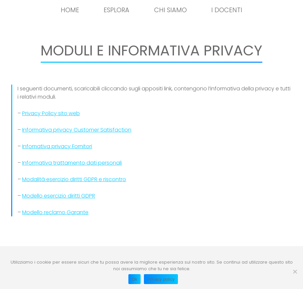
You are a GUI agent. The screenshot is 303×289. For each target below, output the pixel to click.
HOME (70, 10)
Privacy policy (161, 279)
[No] (294, 271)
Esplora (116, 10)
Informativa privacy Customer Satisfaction (76, 130)
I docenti (226, 10)
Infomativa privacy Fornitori (57, 146)
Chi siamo (170, 10)
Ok (134, 279)
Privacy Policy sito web (51, 113)
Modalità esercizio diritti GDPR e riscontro (74, 179)
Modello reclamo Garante (55, 212)
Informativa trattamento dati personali (72, 163)
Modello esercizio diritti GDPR (58, 196)
